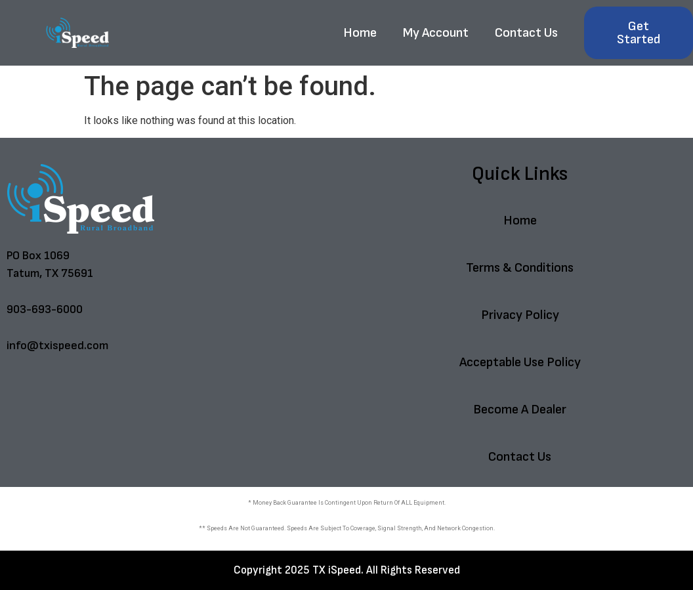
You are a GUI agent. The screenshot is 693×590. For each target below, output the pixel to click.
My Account (436, 33)
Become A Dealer (519, 409)
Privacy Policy (520, 315)
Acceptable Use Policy (520, 362)
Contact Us (526, 33)
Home (360, 33)
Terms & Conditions (520, 268)
